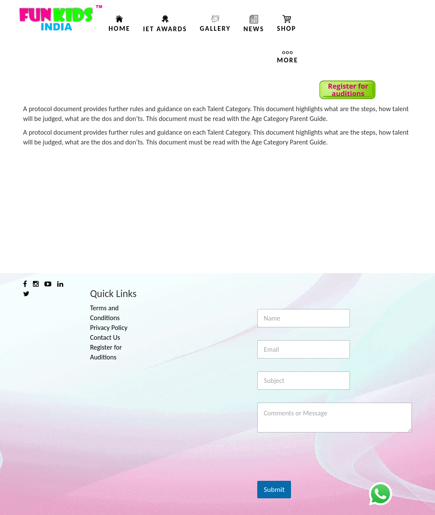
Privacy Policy (109, 328)
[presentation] (322, 475)
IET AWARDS (165, 29)
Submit (274, 489)
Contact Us (105, 337)
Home (119, 28)
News (254, 29)
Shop (286, 28)
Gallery (215, 28)
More (287, 60)
